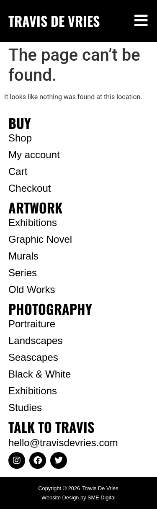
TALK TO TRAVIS (51, 427)
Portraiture (31, 323)
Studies (25, 407)
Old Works (31, 289)
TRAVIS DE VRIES (54, 21)
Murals (23, 256)
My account (34, 154)
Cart (17, 171)
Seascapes (33, 357)
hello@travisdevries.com (63, 442)
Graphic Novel (40, 239)
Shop (20, 138)
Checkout (29, 188)
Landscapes (35, 340)
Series (22, 272)
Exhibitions (32, 222)
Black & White (39, 374)
